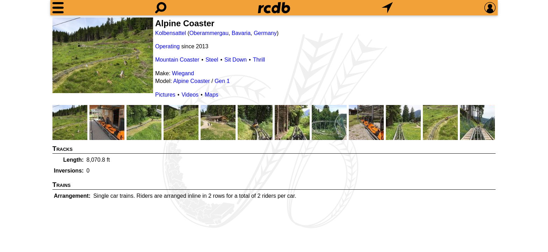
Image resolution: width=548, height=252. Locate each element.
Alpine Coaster (191, 81)
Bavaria (241, 33)
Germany (265, 33)
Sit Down (235, 60)
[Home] (274, 7)
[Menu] (58, 7)
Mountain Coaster (177, 60)
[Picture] (102, 55)
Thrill (259, 60)
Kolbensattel (170, 33)
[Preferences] (490, 7)
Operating (167, 46)
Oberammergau (209, 33)
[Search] (160, 7)
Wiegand (183, 73)
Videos (190, 95)
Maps (211, 95)
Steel (212, 60)
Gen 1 (222, 81)
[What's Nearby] (387, 7)
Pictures (165, 95)
